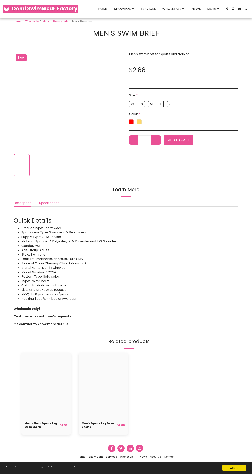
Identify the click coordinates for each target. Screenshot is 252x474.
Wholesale (32, 21)
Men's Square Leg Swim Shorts (96, 426)
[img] (46, 385)
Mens (46, 21)
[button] (227, 8)
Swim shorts (60, 21)
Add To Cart (178, 140)
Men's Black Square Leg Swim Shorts (40, 426)
